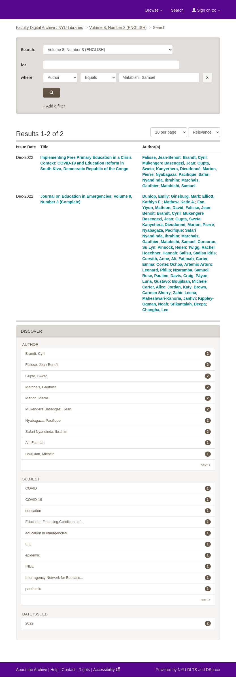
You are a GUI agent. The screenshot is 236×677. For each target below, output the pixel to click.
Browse (154, 10)
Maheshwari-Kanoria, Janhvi (169, 298)
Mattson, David (169, 207)
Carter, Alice (153, 287)
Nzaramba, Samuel (191, 270)
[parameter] (60, 77)
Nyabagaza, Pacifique (176, 174)
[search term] (159, 77)
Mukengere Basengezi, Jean (168, 163)
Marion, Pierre (201, 224)
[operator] (98, 77)
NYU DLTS (187, 669)
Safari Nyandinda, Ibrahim (118, 431)
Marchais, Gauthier (118, 387)
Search (177, 10)
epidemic (118, 555)
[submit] (51, 93)
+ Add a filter (54, 106)
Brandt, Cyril (195, 157)
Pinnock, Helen (172, 247)
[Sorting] (204, 132)
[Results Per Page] (168, 132)
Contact (68, 669)
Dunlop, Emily (155, 196)
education (118, 510)
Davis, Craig (182, 275)
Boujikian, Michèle (189, 281)
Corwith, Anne (155, 258)
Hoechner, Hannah (159, 253)
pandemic (118, 588)
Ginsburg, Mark (185, 196)
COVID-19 (118, 499)
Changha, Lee (155, 309)
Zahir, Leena (184, 292)
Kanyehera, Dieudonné (163, 224)
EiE (118, 544)
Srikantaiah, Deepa (188, 304)
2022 (118, 623)
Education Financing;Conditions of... (118, 521)
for (23, 65)
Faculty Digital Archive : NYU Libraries (49, 27)
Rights (84, 669)
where (26, 77)
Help (54, 669)
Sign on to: (206, 10)
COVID (118, 488)
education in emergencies (118, 533)
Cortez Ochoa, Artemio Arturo (184, 264)
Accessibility (106, 669)
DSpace (213, 669)
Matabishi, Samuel (178, 186)
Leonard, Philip (156, 270)
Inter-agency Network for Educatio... (118, 577)
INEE (118, 566)
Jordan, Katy (179, 287)
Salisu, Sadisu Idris (197, 253)
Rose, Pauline (155, 275)
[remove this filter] (207, 77)
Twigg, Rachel (201, 247)
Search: (28, 49)
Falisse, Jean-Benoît (161, 157)
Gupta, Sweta (188, 219)
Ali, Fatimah (182, 258)
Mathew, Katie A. (179, 202)
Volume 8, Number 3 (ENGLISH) (117, 27)
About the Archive (31, 669)
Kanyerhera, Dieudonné (178, 168)
